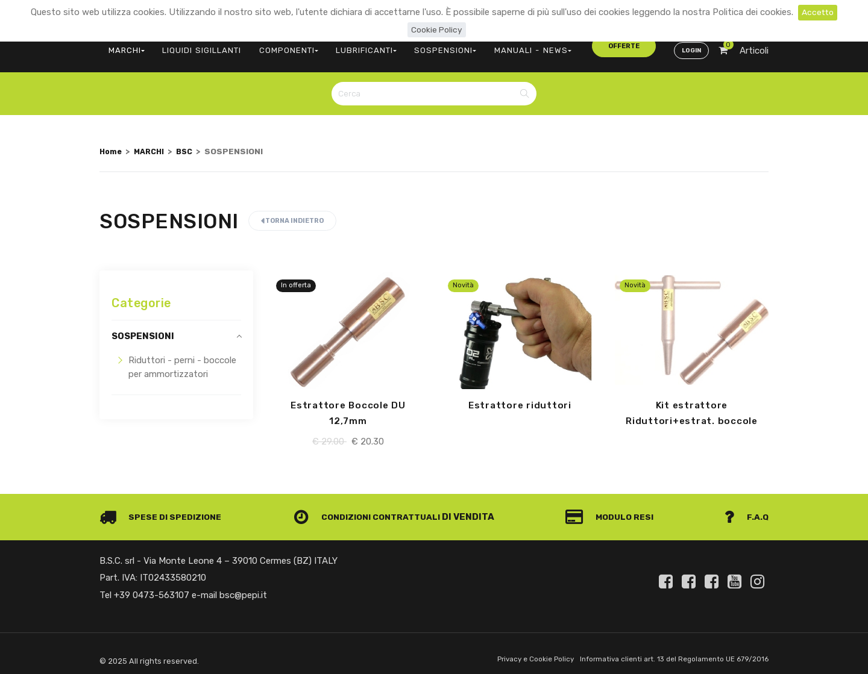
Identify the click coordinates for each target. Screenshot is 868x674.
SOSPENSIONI (415, 45)
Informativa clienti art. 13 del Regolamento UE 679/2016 (668, 652)
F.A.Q (746, 509)
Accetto (817, 12)
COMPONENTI (273, 45)
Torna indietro (292, 213)
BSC (190, 143)
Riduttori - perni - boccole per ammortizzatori (182, 360)
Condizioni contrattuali (371, 509)
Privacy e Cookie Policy (519, 652)
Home (111, 143)
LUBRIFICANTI (343, 45)
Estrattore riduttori (519, 398)
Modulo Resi (613, 509)
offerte (567, 45)
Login (689, 45)
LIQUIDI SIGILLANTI (193, 45)
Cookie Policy (436, 29)
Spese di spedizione (163, 509)
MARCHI (123, 45)
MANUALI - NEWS (493, 45)
